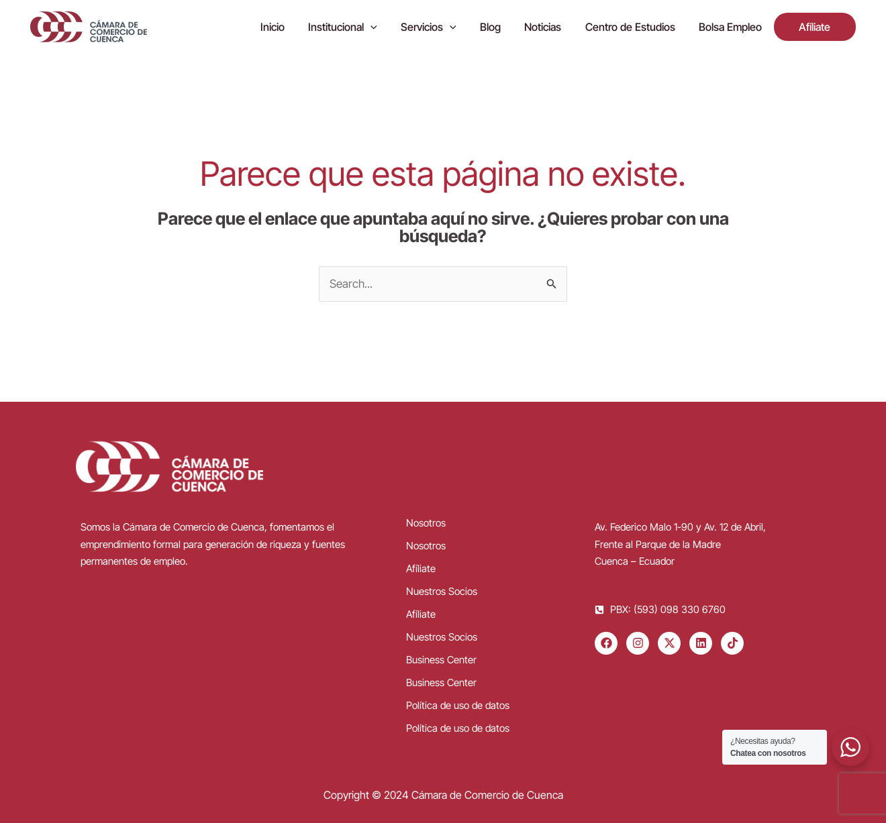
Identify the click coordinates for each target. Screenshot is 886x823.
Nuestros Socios (441, 591)
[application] (385, 26)
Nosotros (426, 522)
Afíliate (421, 568)
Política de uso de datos (457, 705)
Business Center (441, 659)
